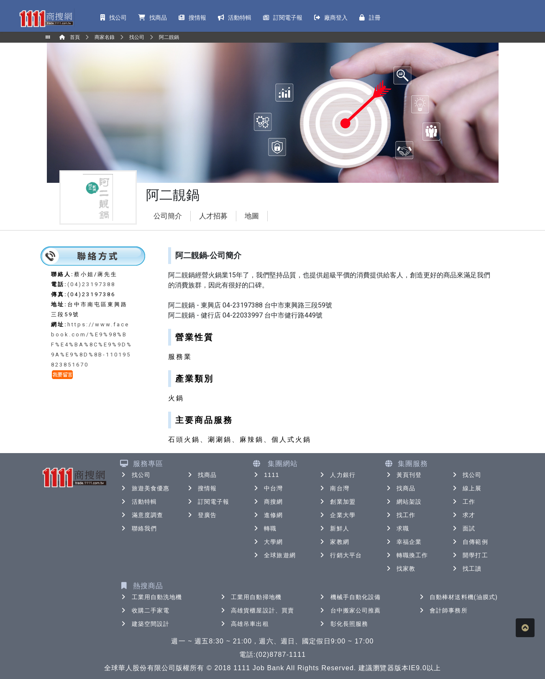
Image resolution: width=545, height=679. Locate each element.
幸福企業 (403, 541)
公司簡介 (168, 216)
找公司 (135, 474)
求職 (397, 528)
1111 (265, 474)
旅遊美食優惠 (145, 488)
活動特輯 (138, 501)
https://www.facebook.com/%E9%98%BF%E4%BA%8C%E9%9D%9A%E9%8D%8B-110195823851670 (91, 344)
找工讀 (466, 568)
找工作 (400, 515)
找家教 (400, 568)
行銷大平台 (340, 555)
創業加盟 (336, 501)
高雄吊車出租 (244, 623)
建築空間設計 (145, 623)
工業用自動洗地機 (151, 597)
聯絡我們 (138, 528)
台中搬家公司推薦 (350, 610)
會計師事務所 (443, 610)
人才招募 (213, 216)
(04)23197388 (91, 284)
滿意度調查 (142, 515)
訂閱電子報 (208, 501)
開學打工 (469, 555)
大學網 (267, 541)
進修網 (267, 515)
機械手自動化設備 (350, 597)
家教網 (333, 541)
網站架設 (403, 501)
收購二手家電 (145, 610)
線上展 (466, 488)
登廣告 (201, 515)
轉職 (264, 528)
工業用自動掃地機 (250, 597)
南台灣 (333, 488)
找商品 (201, 474)
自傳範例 (469, 541)
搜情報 (201, 488)
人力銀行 (336, 474)
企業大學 (336, 515)
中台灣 (267, 488)
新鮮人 (333, 528)
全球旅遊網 (274, 555)
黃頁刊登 (403, 474)
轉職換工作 (406, 555)
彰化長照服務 (343, 623)
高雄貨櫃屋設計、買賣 (256, 610)
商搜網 (267, 501)
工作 (463, 501)
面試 (463, 528)
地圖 (252, 216)
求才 (463, 515)
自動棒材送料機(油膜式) (458, 597)
